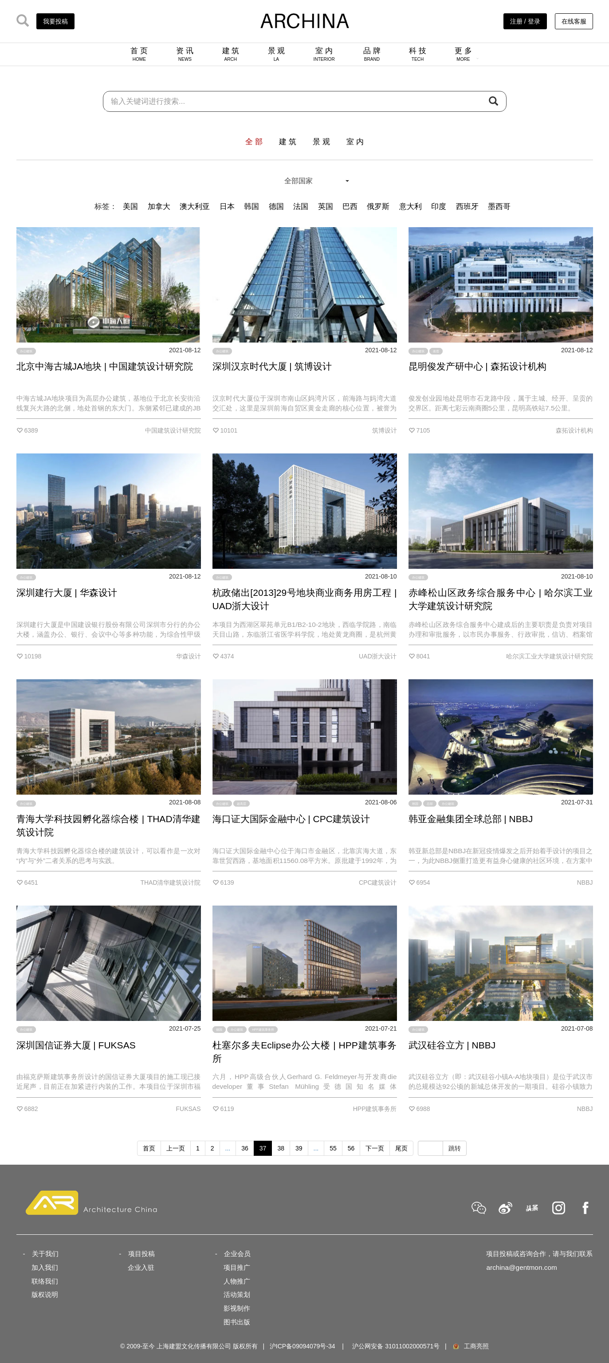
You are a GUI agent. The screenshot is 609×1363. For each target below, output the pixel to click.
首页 (149, 1148)
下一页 (374, 1148)
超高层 (241, 803)
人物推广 (237, 1281)
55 (333, 1148)
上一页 (175, 1148)
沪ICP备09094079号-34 (302, 1346)
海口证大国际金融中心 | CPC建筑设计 (291, 819)
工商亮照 (470, 1346)
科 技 (417, 54)
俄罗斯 (378, 206)
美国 (130, 206)
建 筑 (231, 54)
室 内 (324, 54)
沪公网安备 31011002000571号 (396, 1346)
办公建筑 (26, 351)
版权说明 (44, 1294)
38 (280, 1148)
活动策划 (237, 1294)
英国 (325, 206)
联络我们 (44, 1281)
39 (299, 1148)
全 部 (254, 142)
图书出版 (237, 1322)
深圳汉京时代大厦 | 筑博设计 (272, 366)
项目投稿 (141, 1253)
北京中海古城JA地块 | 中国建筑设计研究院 (104, 366)
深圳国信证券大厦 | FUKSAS (76, 1045)
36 (244, 1148)
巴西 (350, 206)
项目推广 (237, 1267)
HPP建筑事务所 (263, 1029)
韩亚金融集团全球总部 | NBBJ (471, 819)
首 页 (139, 54)
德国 (276, 206)
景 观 (276, 54)
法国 (300, 206)
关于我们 (45, 1253)
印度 (438, 206)
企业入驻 (141, 1267)
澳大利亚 (195, 206)
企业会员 (237, 1253)
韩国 (251, 206)
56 (351, 1148)
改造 (436, 351)
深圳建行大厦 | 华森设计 (66, 592)
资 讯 (184, 54)
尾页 (401, 1148)
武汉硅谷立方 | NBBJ (452, 1045)
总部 (430, 803)
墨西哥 (499, 206)
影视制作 (237, 1308)
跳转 (454, 1148)
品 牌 (372, 54)
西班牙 (467, 206)
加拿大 (159, 206)
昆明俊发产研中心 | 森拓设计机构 (477, 366)
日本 (227, 206)
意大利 (410, 206)
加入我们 (44, 1267)
